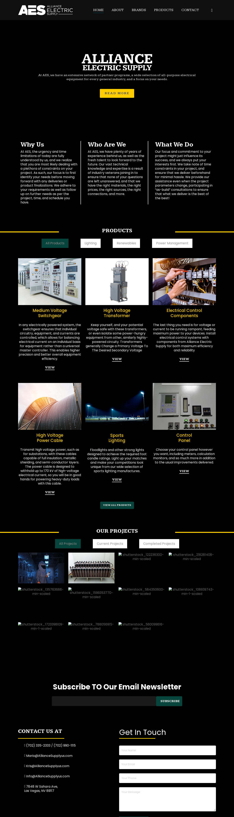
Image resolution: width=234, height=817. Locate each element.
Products (163, 10)
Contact (190, 10)
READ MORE (117, 94)
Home (98, 10)
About (118, 10)
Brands (139, 10)
